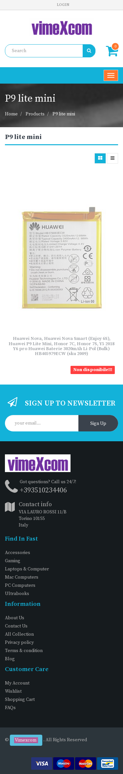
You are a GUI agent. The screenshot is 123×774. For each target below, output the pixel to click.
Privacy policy (19, 642)
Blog (10, 659)
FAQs (10, 708)
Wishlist (13, 691)
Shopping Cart (20, 700)
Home (11, 114)
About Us (14, 618)
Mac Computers (21, 577)
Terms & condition (24, 651)
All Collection (19, 634)
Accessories (17, 553)
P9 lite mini (63, 114)
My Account (17, 683)
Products (35, 114)
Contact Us (16, 626)
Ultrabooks (17, 594)
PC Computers (20, 585)
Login (63, 4)
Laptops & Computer (27, 569)
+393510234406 (43, 490)
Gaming (12, 561)
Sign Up (98, 424)
